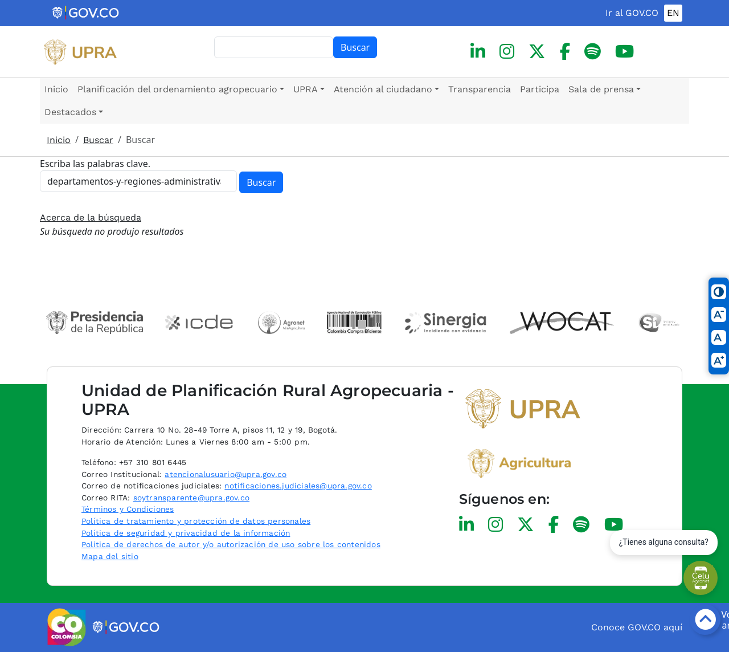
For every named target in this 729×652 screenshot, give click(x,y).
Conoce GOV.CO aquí (636, 627)
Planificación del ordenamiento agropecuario (177, 89)
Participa (539, 89)
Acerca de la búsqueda (90, 217)
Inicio (56, 89)
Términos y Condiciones (127, 509)
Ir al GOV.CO (631, 12)
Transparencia (479, 89)
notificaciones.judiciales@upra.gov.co (297, 485)
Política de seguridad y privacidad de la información (185, 532)
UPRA (305, 89)
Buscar (355, 47)
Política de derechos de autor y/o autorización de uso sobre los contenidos (230, 544)
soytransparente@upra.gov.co (191, 497)
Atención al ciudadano (383, 89)
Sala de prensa (601, 89)
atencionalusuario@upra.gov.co (225, 474)
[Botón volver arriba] (705, 619)
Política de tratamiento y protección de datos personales (195, 520)
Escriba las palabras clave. (95, 163)
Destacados (70, 112)
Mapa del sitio (109, 556)
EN (673, 12)
